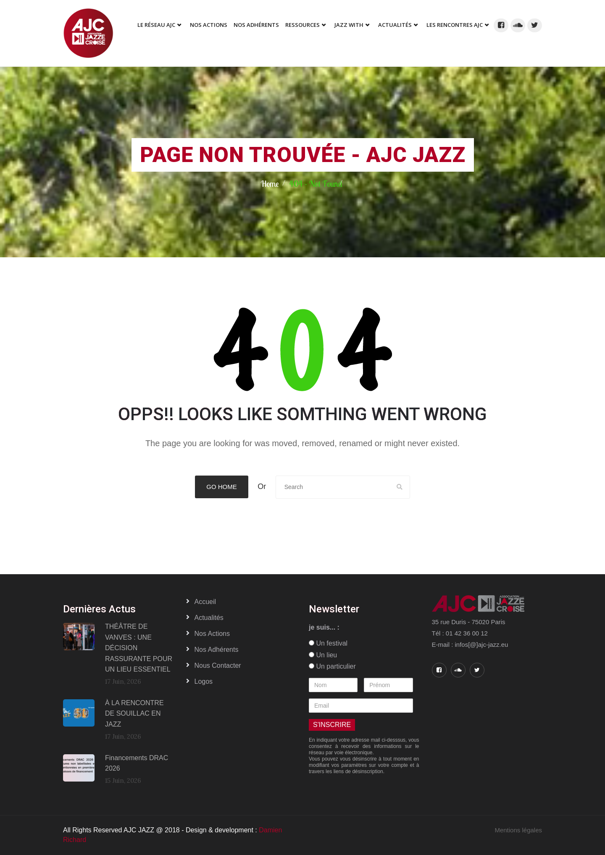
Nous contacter (218, 665)
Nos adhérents (256, 25)
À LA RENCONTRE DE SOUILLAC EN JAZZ (134, 713)
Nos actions (212, 633)
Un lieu (323, 655)
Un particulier (332, 666)
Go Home (221, 486)
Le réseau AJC (156, 25)
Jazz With (348, 25)
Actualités (395, 25)
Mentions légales (518, 830)
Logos (204, 681)
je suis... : (324, 627)
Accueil (205, 601)
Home (269, 183)
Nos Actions (208, 25)
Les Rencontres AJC (454, 25)
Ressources (302, 25)
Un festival (328, 643)
